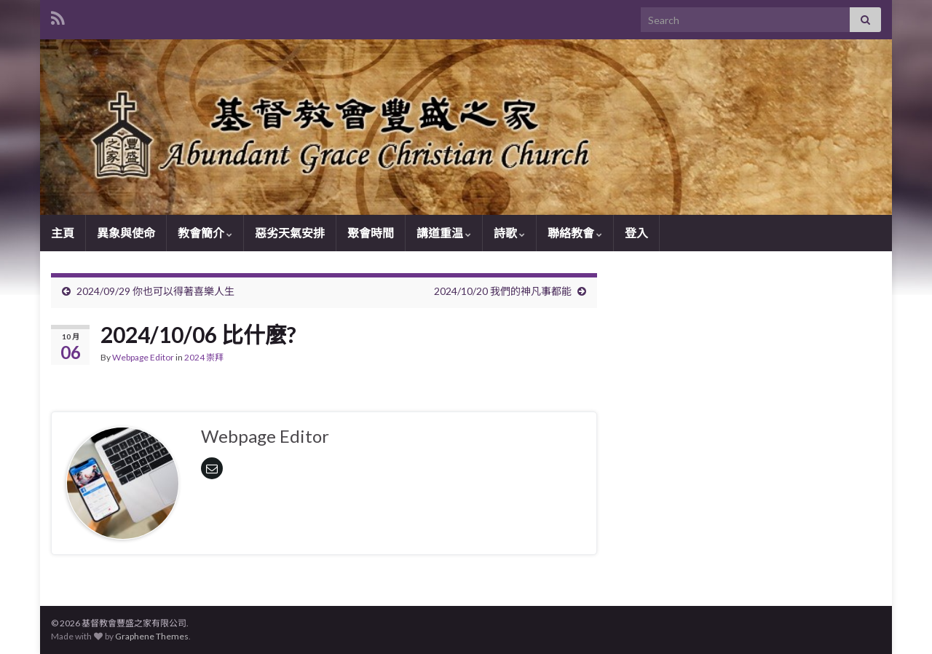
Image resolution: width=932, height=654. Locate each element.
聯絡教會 (575, 233)
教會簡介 (205, 233)
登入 (636, 233)
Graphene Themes (152, 636)
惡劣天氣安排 (290, 233)
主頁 (62, 233)
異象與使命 (126, 233)
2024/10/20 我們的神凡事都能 (503, 291)
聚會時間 (370, 233)
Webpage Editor (143, 357)
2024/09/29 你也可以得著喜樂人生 (155, 291)
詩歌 (509, 233)
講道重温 (443, 233)
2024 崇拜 (204, 357)
